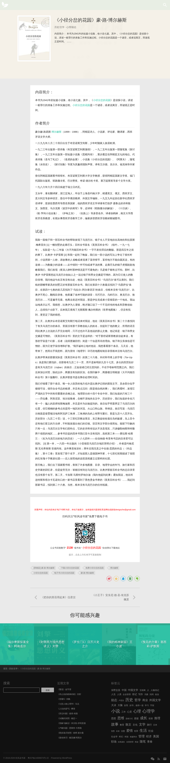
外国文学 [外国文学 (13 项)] (155, 700)
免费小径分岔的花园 (95, 568)
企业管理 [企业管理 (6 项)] (127, 694)
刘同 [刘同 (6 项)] (152, 694)
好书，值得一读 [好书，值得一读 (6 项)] (136, 705)
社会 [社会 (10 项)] (150, 730)
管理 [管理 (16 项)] (141, 736)
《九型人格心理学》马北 (68, 704)
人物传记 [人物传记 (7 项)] (155, 690)
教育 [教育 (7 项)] (122, 725)
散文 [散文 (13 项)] (128, 724)
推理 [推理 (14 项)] (157, 718)
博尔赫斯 (56, 131)
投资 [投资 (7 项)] (151, 718)
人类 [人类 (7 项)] (119, 694)
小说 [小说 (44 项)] (115, 711)
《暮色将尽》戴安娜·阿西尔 (69, 738)
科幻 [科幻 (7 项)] (121, 736)
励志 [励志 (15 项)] (114, 700)
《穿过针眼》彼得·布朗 (67, 713)
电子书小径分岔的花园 (64, 573)
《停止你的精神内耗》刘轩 (69, 694)
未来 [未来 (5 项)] (118, 731)
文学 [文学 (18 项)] (142, 724)
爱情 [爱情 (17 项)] (129, 730)
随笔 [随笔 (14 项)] (143, 741)
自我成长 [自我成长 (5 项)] (121, 742)
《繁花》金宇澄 (64, 689)
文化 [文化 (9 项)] (135, 724)
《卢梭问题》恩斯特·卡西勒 (69, 728)
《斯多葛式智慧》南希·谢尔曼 (70, 733)
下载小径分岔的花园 (70, 568)
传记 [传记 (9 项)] (134, 694)
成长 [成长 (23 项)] (143, 718)
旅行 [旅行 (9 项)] (149, 724)
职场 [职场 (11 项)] (113, 741)
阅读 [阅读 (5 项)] (136, 742)
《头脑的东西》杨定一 (67, 718)
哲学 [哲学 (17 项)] (137, 700)
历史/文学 (59, 27)
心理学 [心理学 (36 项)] (148, 711)
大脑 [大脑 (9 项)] (120, 705)
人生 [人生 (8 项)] (113, 694)
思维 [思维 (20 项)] (120, 718)
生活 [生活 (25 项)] (143, 730)
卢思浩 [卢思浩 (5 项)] (121, 700)
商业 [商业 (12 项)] (145, 700)
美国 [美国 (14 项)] (156, 736)
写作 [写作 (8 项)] (140, 694)
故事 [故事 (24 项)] (114, 724)
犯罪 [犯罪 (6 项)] (136, 731)
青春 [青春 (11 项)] (149, 741)
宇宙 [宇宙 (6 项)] (152, 705)
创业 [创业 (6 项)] (157, 694)
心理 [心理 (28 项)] (137, 711)
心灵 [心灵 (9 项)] (129, 711)
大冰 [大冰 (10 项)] (113, 705)
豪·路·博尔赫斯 (87, 573)
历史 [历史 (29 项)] (129, 700)
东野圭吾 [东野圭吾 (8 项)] (115, 690)
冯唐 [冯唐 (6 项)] (146, 694)
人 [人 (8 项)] (148, 690)
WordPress (67, 758)
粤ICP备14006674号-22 (38, 758)
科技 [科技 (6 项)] (126, 737)
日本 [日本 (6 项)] (155, 725)
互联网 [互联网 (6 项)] (143, 690)
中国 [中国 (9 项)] (124, 690)
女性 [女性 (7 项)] (126, 705)
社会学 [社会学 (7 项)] (114, 736)
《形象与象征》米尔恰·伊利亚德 (71, 723)
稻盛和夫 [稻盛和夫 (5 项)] (133, 737)
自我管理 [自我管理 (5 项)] (129, 742)
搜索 (6, 683)
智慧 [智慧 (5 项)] (113, 731)
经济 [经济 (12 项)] (149, 736)
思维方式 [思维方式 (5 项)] (129, 719)
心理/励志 (71, 27)
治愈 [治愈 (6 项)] (123, 731)
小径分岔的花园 (101, 100)
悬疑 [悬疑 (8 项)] (136, 718)
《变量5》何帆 (63, 699)
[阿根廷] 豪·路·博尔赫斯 (44, 568)
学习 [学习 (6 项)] (147, 705)
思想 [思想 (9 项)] (113, 718)
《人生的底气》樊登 (66, 709)
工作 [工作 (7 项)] (123, 712)
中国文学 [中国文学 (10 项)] (133, 690)
